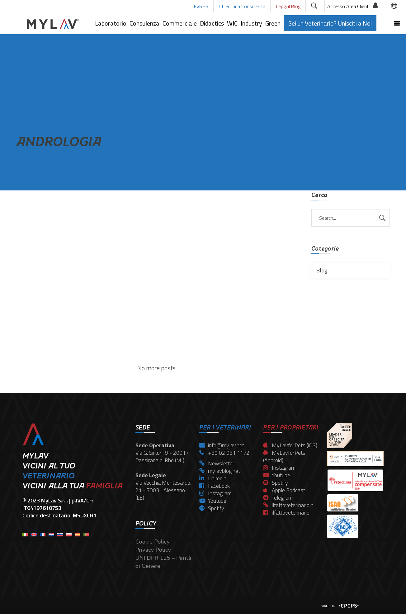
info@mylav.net (221, 445)
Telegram (278, 497)
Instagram (215, 493)
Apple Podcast (284, 490)
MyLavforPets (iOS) (290, 445)
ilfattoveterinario (286, 512)
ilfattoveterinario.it (288, 505)
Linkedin (212, 478)
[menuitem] (25, 532)
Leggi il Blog (288, 6)
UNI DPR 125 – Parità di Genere (163, 562)
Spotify (211, 508)
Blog (321, 270)
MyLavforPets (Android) (284, 456)
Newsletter (216, 463)
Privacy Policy (153, 550)
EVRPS (201, 6)
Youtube (212, 500)
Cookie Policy (152, 541)
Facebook (214, 486)
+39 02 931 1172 (224, 453)
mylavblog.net (219, 471)
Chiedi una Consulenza (242, 6)
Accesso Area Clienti (348, 6)
